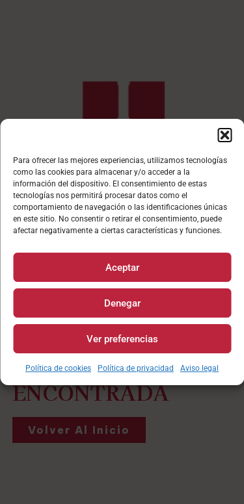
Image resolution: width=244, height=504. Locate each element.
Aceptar (122, 267)
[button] (224, 135)
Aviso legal (199, 368)
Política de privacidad (136, 368)
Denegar (122, 303)
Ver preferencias (122, 339)
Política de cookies (58, 368)
